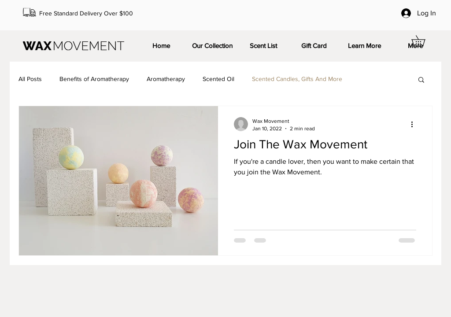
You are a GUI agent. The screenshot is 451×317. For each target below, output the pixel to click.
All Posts (30, 78)
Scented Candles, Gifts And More (297, 78)
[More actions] (415, 124)
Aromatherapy (166, 78)
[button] (423, 41)
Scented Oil (218, 78)
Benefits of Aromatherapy (94, 78)
